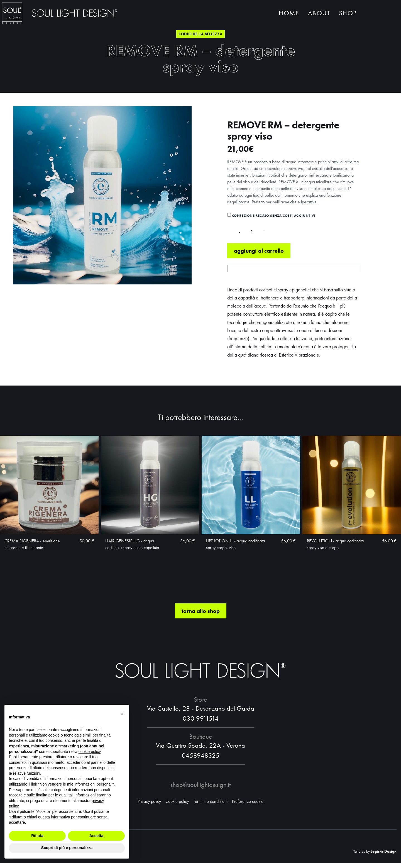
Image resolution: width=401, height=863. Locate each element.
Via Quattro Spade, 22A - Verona (200, 745)
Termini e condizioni (210, 801)
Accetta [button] (96, 835)
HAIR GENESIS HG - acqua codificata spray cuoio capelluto (132, 545)
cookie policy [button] (90, 751)
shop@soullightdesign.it (200, 784)
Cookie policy (177, 801)
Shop (347, 13)
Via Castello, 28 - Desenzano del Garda (200, 708)
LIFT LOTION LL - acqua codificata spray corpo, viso (235, 545)
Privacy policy (149, 801)
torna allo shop (201, 611)
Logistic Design (384, 851)
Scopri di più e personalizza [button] (66, 847)
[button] (122, 713)
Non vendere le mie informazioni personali (76, 784)
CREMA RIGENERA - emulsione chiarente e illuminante (32, 545)
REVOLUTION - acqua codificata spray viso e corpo (335, 545)
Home (289, 13)
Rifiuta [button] (37, 835)
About (319, 13)
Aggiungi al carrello (259, 251)
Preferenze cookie (247, 801)
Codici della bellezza (200, 33)
